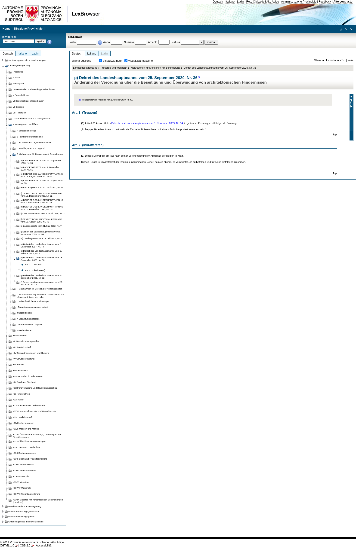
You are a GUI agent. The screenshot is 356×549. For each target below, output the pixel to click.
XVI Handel (18, 364)
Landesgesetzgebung (85, 67)
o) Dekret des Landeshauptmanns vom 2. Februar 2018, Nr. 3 (41, 252)
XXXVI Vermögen (21, 482)
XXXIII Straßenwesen (23, 464)
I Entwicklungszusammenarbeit (32, 307)
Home (6, 28)
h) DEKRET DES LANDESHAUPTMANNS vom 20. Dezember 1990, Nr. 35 (42, 207)
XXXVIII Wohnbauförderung (26, 494)
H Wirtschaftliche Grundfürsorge (33, 301)
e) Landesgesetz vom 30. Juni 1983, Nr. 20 (42, 187)
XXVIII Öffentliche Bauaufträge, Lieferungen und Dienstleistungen (37, 435)
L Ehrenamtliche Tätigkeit (29, 324)
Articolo (153, 42)
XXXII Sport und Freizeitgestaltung (30, 459)
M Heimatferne (24, 330)
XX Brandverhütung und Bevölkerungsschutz (35, 388)
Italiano (230, 1)
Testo (72, 42)
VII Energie (18, 107)
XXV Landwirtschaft (22, 417)
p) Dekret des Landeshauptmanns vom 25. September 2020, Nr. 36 (42, 258)
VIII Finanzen (19, 112)
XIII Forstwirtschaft (22, 347)
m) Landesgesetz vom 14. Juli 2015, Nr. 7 (41, 238)
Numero (129, 42)
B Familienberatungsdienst (30, 136)
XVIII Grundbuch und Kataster (28, 376)
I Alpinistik (18, 71)
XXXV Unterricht (21, 476)
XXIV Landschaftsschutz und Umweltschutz (34, 411)
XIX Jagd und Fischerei (24, 382)
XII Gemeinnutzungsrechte (26, 341)
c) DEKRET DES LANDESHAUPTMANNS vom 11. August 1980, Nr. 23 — (42, 175)
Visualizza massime (140, 60)
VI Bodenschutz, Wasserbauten (28, 101)
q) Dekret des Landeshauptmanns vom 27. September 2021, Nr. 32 (42, 276)
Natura (175, 42)
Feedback (325, 1)
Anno (106, 42)
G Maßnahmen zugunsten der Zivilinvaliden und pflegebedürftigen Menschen (40, 295)
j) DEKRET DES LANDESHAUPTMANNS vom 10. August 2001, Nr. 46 (41, 220)
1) (199, 77)
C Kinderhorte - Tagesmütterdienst (34, 142)
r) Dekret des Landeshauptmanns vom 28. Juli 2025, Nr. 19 (42, 283)
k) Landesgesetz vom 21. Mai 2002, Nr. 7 (41, 226)
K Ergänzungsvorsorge (28, 318)
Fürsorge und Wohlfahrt (114, 67)
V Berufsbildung (21, 95)
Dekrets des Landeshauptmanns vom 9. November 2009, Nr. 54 (147, 123)
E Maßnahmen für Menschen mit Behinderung (40, 154)
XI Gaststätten (20, 335)
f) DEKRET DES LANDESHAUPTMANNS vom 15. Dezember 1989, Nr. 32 (41, 194)
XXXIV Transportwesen (24, 470)
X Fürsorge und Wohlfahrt (25, 124)
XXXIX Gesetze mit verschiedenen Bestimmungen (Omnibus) (38, 500)
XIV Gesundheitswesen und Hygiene (31, 353)
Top (335, 134)
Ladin (240, 1)
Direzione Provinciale (28, 28)
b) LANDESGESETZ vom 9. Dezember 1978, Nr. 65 (40, 168)
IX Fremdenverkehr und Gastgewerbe (31, 118)
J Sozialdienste (24, 312)
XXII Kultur (18, 399)
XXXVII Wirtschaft (22, 488)
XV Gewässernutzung (23, 358)
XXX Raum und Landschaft (26, 447)
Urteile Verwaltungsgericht (21, 516)
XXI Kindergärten (21, 394)
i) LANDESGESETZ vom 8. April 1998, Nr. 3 (43, 213)
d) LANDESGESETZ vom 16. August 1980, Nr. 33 (42, 181)
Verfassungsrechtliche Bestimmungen (27, 60)
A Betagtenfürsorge (26, 130)
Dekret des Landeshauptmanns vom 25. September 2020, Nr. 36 (220, 67)
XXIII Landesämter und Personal (29, 405)
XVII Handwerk (20, 370)
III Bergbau (18, 83)
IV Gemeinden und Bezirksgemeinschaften (34, 89)
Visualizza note (112, 60)
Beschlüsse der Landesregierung (24, 506)
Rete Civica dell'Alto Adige (262, 1)
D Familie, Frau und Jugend (30, 148)
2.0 (25, 545)
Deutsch (218, 1)
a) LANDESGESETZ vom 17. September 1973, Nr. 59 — (41, 161)
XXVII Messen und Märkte (26, 428)
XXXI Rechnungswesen (24, 453)
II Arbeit (16, 77)
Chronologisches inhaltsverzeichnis (25, 521)
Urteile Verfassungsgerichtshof (23, 511)
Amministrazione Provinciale (298, 1)
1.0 (7, 545)
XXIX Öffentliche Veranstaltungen (29, 441)
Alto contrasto (342, 1)
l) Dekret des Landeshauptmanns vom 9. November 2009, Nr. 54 (41, 232)
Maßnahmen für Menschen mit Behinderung (155, 67)
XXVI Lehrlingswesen (23, 423)
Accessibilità (43, 545)
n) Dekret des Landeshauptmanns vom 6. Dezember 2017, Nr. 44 (41, 245)
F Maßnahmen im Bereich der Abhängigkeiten (39, 288)
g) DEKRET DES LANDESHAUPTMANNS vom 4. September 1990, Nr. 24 (42, 201)
